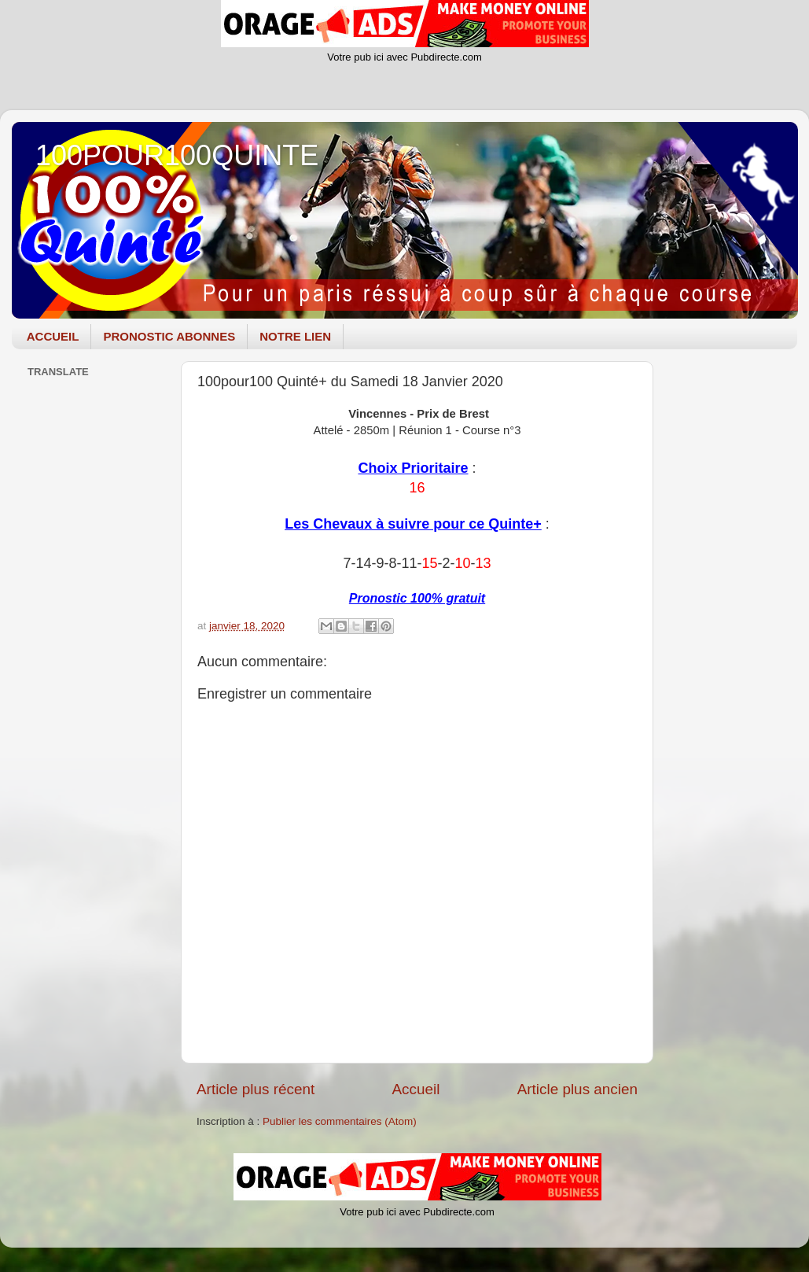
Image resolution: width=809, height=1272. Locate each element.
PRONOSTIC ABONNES (169, 336)
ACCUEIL (53, 336)
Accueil (415, 1089)
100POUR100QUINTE (176, 155)
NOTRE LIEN (295, 336)
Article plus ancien (577, 1089)
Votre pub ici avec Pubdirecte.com (404, 57)
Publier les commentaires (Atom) (340, 1121)
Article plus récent (255, 1089)
